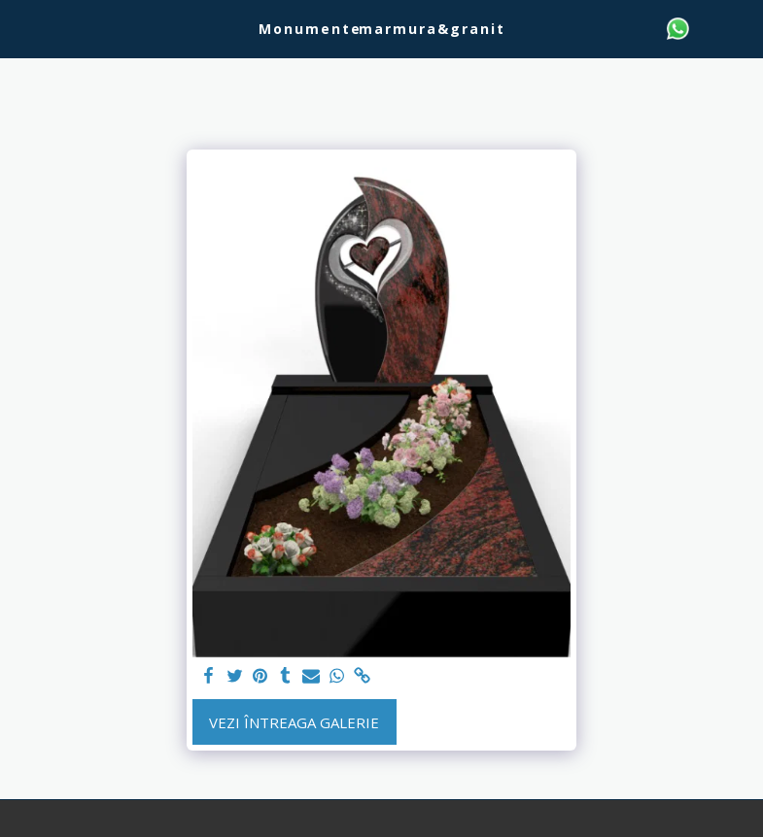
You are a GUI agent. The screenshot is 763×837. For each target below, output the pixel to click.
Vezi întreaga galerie (294, 722)
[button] (21, 28)
